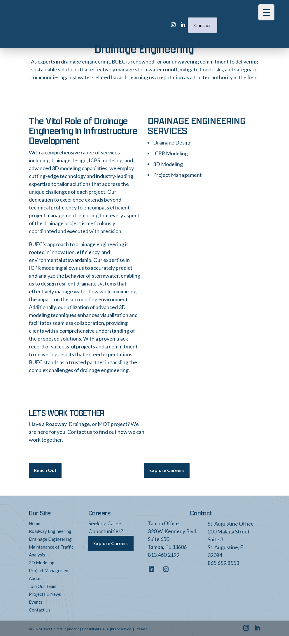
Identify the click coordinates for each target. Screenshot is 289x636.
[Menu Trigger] (266, 12)
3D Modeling (42, 561)
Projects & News (45, 593)
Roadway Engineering (50, 530)
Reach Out (45, 469)
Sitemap (141, 628)
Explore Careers (167, 469)
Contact (174, 16)
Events (35, 600)
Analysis (37, 553)
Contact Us (39, 608)
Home (34, 522)
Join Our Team (42, 585)
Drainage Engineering (50, 537)
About (35, 577)
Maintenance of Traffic (51, 545)
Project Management (49, 569)
